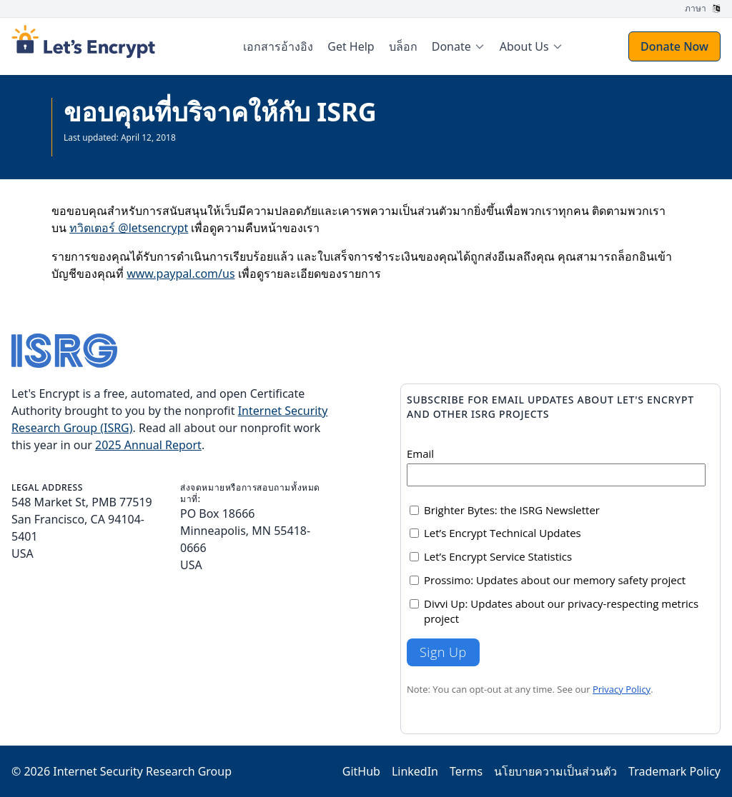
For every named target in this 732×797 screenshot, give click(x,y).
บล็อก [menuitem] (403, 46)
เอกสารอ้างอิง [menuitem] (278, 46)
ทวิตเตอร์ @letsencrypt (128, 228)
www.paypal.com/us (180, 273)
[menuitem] (458, 46)
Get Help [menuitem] (350, 46)
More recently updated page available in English (160, 149)
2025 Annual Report (148, 445)
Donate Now (674, 46)
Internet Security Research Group (142, 771)
